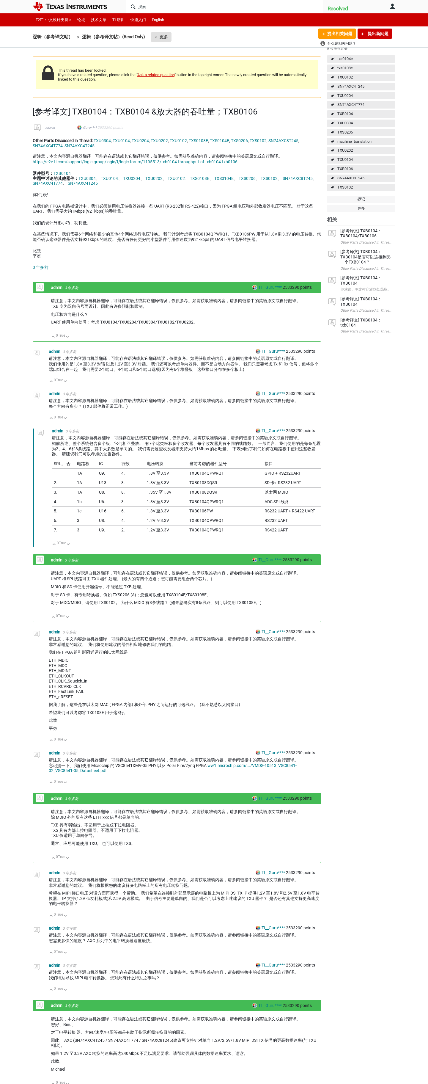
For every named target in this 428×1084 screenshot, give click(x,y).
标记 (361, 199)
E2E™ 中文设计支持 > (53, 20)
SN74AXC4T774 (350, 104)
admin (50, 128)
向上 (53, 337)
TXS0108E (198, 140)
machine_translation (354, 141)
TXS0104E (219, 140)
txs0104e (345, 59)
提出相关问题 (339, 33)
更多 (164, 36)
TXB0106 (345, 169)
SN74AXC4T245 (350, 86)
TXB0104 (345, 114)
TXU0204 (345, 95)
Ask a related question (155, 75)
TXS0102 (345, 187)
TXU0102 (345, 77)
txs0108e (345, 68)
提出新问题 (377, 33)
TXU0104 (345, 159)
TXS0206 (345, 132)
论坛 (81, 20)
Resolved (338, 9)
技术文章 (98, 20)
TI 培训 (118, 20)
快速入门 (138, 20)
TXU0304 (345, 123)
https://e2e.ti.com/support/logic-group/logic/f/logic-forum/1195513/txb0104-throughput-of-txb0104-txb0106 (135, 161)
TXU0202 (345, 150)
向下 (67, 337)
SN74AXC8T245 (350, 178)
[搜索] (224, 6)
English (158, 20)
